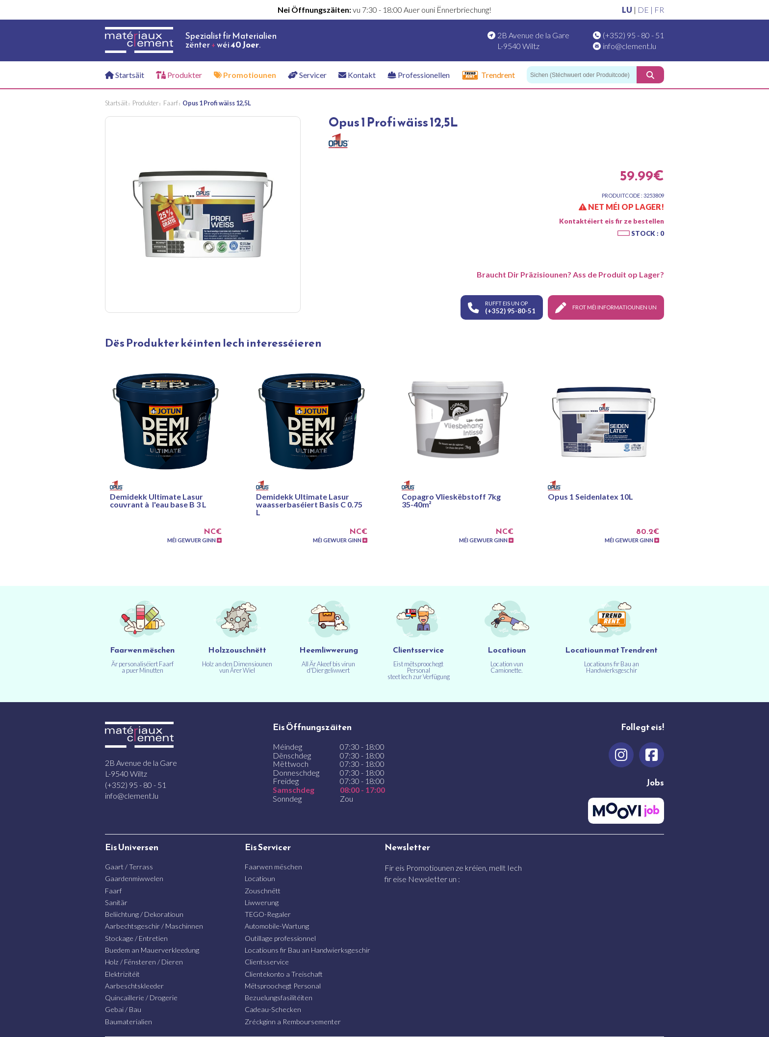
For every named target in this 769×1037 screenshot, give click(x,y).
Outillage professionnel (280, 938)
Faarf (113, 890)
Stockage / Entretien (136, 938)
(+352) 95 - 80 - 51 (633, 35)
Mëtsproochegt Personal (283, 986)
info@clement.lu (629, 46)
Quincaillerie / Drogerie (141, 997)
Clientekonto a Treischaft (284, 974)
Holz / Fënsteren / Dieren (144, 962)
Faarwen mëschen (273, 866)
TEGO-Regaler (268, 914)
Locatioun (260, 878)
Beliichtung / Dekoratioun (144, 914)
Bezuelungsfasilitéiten (278, 997)
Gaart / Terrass (129, 866)
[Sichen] (582, 74)
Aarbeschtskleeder (134, 986)
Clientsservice (267, 962)
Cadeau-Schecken (273, 1009)
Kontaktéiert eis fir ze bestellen (611, 221)
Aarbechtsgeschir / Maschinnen (154, 926)
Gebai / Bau (123, 1009)
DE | (646, 9)
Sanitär (116, 902)
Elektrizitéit (122, 974)
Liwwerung (262, 902)
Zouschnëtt (263, 890)
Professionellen (418, 74)
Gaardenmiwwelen (134, 878)
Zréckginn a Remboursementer (293, 1021)
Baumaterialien (128, 1021)
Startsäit (124, 74)
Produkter (179, 74)
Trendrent (488, 75)
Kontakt (357, 74)
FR (659, 9)
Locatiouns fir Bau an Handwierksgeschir (307, 950)
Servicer (307, 74)
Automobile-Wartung (277, 926)
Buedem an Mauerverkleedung (152, 950)
